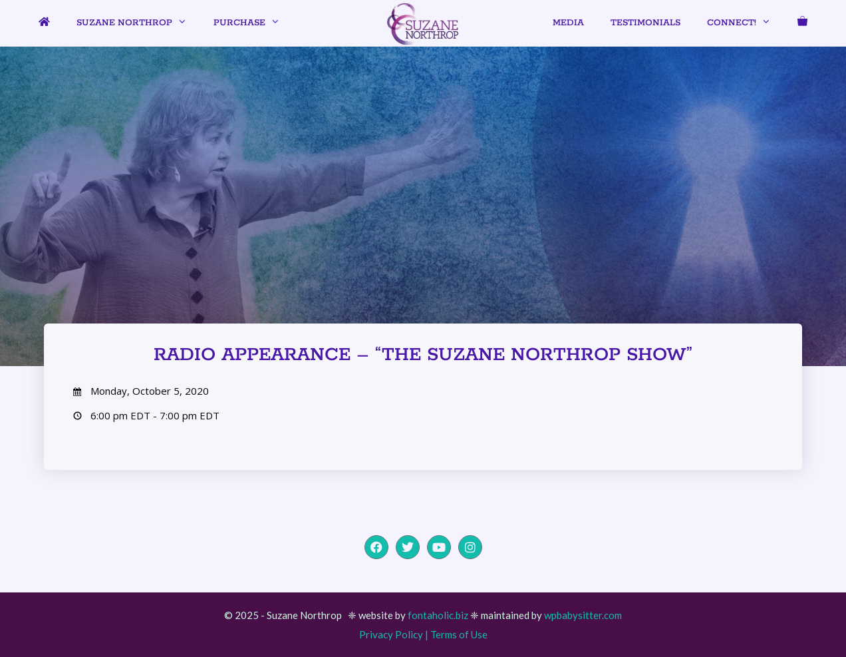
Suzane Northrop (138, 23)
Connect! (745, 23)
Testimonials (645, 23)
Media (568, 23)
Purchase (253, 23)
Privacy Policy (391, 634)
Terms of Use (459, 634)
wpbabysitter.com (583, 615)
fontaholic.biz (438, 615)
